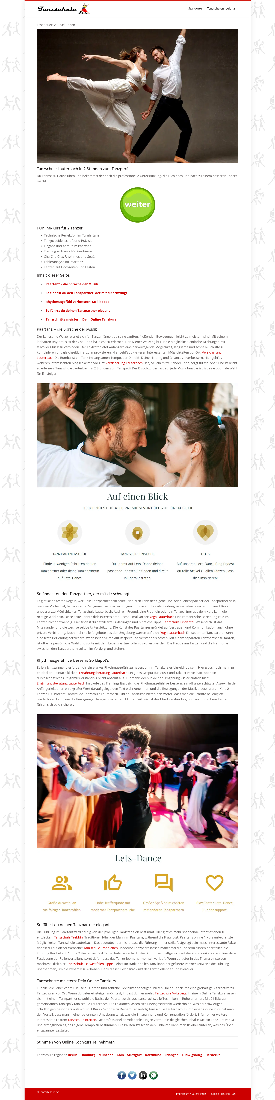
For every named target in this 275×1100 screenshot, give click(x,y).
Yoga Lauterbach (162, 617)
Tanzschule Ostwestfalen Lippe (90, 964)
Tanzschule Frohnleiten (101, 948)
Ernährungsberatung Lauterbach (103, 673)
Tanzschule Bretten (82, 1020)
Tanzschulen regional (221, 8)
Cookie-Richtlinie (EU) (223, 1093)
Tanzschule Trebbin (68, 937)
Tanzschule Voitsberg (170, 993)
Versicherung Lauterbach (124, 363)
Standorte (195, 8)
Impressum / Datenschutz (191, 1093)
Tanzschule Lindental (178, 622)
